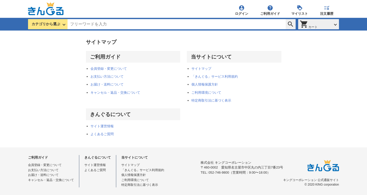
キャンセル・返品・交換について (115, 92)
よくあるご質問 (102, 134)
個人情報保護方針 (204, 84)
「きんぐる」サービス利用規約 (214, 76)
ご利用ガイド (270, 10)
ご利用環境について (206, 92)
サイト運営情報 (102, 126)
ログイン (241, 10)
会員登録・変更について (108, 69)
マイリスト (299, 10)
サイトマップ (201, 69)
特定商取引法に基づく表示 (211, 100)
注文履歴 (326, 10)
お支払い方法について (107, 76)
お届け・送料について (107, 84)
